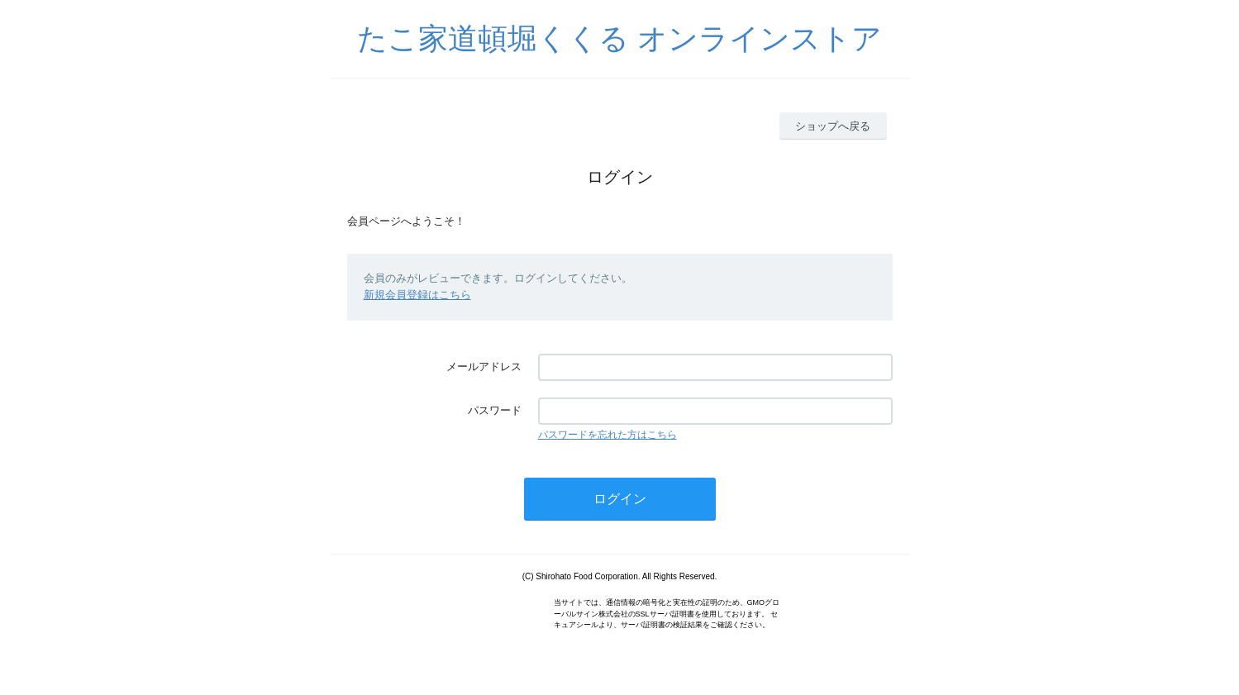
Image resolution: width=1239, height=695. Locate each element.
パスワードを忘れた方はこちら (607, 434)
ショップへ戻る (832, 126)
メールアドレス (484, 366)
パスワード (495, 410)
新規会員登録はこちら (417, 294)
